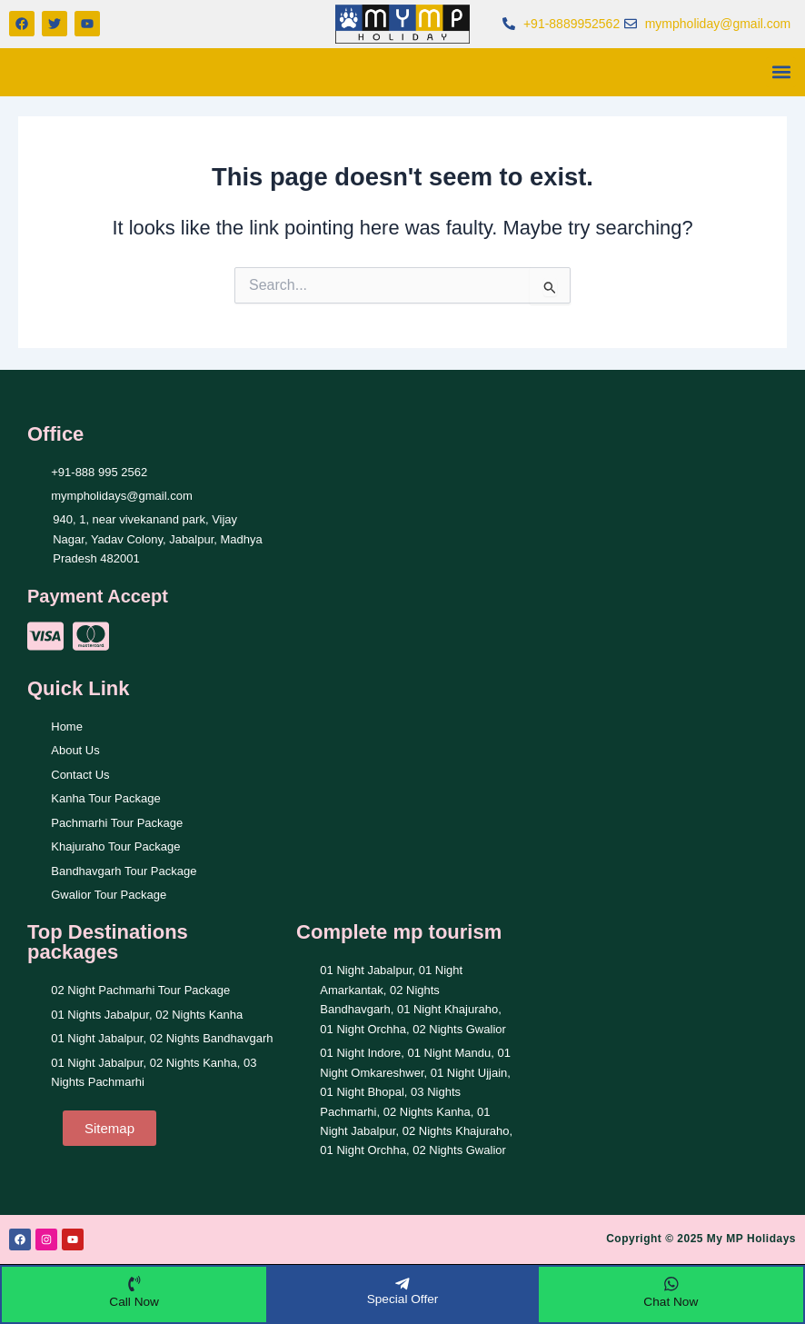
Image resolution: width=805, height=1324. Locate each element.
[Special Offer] (402, 1283)
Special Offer (403, 1298)
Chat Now (671, 1301)
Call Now (134, 1301)
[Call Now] (134, 1283)
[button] (781, 72)
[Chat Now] (670, 1283)
